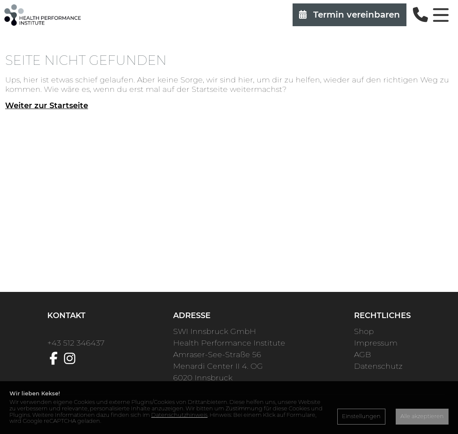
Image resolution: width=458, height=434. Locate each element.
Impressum (375, 343)
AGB (362, 354)
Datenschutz (378, 366)
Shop (364, 331)
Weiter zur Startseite (46, 105)
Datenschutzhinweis (179, 415)
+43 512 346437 (75, 343)
